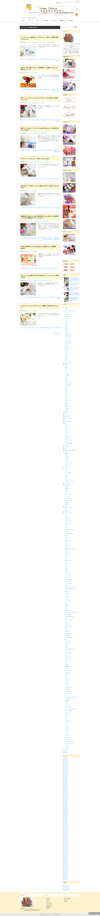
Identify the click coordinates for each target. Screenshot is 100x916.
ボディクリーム (67, 320)
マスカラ (66, 459)
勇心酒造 (66, 610)
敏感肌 (66, 379)
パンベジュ (67, 598)
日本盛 (66, 668)
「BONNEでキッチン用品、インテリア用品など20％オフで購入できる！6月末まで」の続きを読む (41, 208)
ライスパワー (67, 437)
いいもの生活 (67, 689)
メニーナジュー (67, 729)
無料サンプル (66, 412)
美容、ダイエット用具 (69, 500)
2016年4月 (66, 858)
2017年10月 (66, 831)
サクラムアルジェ (68, 706)
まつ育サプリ (29, 221)
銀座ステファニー (68, 627)
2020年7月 (66, 780)
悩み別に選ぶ (66, 364)
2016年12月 (66, 846)
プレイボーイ (67, 571)
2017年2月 (66, 843)
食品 (45, 133)
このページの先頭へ (94, 913)
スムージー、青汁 (68, 494)
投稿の (66, 886)
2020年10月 (66, 775)
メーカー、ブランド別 (68, 512)
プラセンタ (68, 312)
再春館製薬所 (67, 666)
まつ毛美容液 (67, 457)
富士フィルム (67, 714)
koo (65, 602)
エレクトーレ (67, 670)
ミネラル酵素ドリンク (70, 588)
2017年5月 (66, 838)
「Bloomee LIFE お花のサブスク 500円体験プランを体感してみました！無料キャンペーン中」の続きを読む (41, 90)
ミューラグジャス (68, 575)
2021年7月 (66, 763)
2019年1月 (66, 808)
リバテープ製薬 (67, 652)
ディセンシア (67, 745)
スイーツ (65, 448)
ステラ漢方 (67, 727)
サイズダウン (67, 537)
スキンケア (23, 20)
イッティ (66, 662)
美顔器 (66, 324)
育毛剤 (66, 477)
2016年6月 (66, 855)
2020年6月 (66, 781)
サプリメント (67, 496)
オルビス (66, 749)
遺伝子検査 (67, 488)
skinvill (66, 645)
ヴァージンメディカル (69, 533)
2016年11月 (66, 848)
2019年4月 (66, 803)
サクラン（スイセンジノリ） (70, 439)
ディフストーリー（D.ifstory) (70, 708)
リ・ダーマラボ (67, 593)
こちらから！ (76, 50)
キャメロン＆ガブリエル (69, 741)
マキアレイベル (48, 161)
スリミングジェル (67, 415)
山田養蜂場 (67, 700)
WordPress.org (66, 889)
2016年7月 (66, 854)
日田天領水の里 (67, 614)
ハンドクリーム (67, 339)
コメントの (67, 888)
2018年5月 (66, 820)
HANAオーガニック (68, 541)
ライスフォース (67, 629)
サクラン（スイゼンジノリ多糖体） (70, 450)
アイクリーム (35, 221)
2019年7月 (66, 798)
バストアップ (67, 381)
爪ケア (66, 345)
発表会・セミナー (67, 416)
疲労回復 (66, 404)
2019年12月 (66, 791)
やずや (66, 514)
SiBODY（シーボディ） (69, 560)
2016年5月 (66, 857)
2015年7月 (66, 872)
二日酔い (66, 392)
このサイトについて (67, 898)
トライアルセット (54, 20)
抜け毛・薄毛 (67, 406)
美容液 (52, 42)
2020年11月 (66, 774)
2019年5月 (66, 801)
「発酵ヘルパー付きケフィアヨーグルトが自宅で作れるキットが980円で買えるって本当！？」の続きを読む (40, 151)
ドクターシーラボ (68, 546)
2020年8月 (66, 778)
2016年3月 (66, 860)
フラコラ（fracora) (68, 658)
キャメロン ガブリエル (69, 743)
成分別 (65, 422)
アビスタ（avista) (68, 581)
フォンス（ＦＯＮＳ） (68, 418)
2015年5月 (66, 875)
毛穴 (66, 369)
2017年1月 (66, 845)
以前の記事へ (56, 333)
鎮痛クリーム (67, 504)
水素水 (66, 486)
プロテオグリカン (68, 435)
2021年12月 (66, 760)
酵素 (66, 490)
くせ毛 (66, 398)
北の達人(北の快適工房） (69, 616)
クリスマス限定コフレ (68, 421)
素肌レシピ (67, 585)
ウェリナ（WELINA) (68, 691)
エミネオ (66, 558)
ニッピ (66, 718)
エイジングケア (67, 383)
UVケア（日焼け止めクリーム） (70, 310)
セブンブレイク (67, 554)
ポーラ (66, 516)
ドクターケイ (67, 704)
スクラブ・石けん (68, 498)
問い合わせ (71, 20)
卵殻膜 (66, 426)
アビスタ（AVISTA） (68, 583)
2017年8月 (66, 834)
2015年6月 (66, 874)
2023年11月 (66, 758)
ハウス (66, 650)
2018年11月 (66, 811)
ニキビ (66, 377)
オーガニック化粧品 (67, 362)
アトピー (66, 390)
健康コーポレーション (69, 633)
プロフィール (66, 899)
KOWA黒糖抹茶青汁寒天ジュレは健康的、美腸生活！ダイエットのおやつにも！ (74, 298)
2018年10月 (66, 812)
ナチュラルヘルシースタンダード (71, 587)
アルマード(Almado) (68, 637)
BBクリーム (67, 466)
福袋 (66, 509)
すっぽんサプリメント (68, 445)
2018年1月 (66, 826)
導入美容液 (67, 333)
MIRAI (66, 562)
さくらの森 (67, 685)
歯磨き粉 (66, 328)
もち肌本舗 (67, 631)
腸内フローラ (67, 400)
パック (66, 360)
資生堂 (66, 675)
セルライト (67, 410)
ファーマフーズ (67, 735)
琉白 (66, 608)
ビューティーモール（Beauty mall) (71, 612)
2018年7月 (66, 817)
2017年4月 (66, 840)
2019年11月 (66, 792)
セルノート (67, 568)
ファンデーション (40, 102)
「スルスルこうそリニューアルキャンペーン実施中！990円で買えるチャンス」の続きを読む (41, 327)
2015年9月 (66, 869)
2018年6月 (66, 818)
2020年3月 (66, 786)
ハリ (66, 371)
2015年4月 (66, 877)
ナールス (66, 550)
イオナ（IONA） (68, 641)
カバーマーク (67, 539)
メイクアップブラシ (68, 462)
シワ (66, 394)
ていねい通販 (67, 635)
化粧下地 (66, 453)
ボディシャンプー (68, 479)
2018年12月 (66, 809)
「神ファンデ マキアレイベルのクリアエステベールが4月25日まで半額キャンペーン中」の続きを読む (40, 120)
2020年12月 (66, 772)
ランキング (66, 447)
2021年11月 (66, 761)
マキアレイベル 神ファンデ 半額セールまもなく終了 (35, 158)
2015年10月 (66, 868)
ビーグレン (66, 413)
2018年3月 (66, 823)
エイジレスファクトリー (69, 579)
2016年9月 (66, 851)
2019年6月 (66, 800)
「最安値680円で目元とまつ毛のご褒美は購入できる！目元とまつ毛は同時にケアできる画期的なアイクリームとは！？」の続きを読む (40, 238)
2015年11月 (66, 866)
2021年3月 (66, 769)
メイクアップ (30, 20)
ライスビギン (67, 679)
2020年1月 (66, 789)
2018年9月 (66, 814)
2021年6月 (66, 764)
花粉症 (66, 402)
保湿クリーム (67, 314)
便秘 (66, 396)
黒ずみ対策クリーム (68, 341)
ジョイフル (67, 677)
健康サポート (67, 347)
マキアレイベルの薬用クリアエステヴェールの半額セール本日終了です (74, 288)
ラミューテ (67, 527)
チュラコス (67, 731)
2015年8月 (66, 871)
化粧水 (49, 42)
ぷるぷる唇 (67, 375)
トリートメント (67, 474)
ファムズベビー (67, 573)
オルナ (66, 654)
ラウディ (66, 733)
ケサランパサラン (68, 523)
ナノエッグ (67, 681)
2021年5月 (66, 766)
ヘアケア (37, 20)
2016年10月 (66, 849)
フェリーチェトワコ (68, 693)
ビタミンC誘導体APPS (69, 443)
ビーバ (66, 695)
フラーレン (67, 424)
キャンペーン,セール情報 (31, 42)
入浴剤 (66, 326)
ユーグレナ (67, 683)
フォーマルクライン (68, 625)
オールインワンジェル (69, 316)
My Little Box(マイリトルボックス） (71, 697)
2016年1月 (66, 863)
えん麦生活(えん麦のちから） (70, 529)
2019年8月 (66, 797)
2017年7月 (66, 835)
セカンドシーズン (68, 600)
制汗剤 (66, 351)
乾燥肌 (66, 367)
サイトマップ (78, 0)
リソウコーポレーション (69, 687)
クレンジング (39, 42)
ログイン (65, 885)
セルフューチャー (68, 643)
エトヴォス (67, 739)
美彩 (65, 419)
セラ (66, 618)
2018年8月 (66, 815)
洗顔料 (66, 308)
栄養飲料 (66, 502)
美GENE (66, 604)
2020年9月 (66, 777)
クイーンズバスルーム (69, 722)
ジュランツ (67, 747)
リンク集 (65, 901)
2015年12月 (66, 865)
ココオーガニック (68, 656)
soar (66, 577)
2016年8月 (66, 852)
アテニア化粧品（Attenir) (69, 648)
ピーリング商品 (67, 343)
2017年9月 (66, 832)
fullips (66, 556)
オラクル (66, 535)
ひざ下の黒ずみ (67, 385)
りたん (66, 660)
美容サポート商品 (68, 335)
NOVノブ (66, 724)
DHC (66, 525)
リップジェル (67, 318)
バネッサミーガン (68, 720)
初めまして (66, 752)
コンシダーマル (67, 712)
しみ (66, 365)
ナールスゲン (67, 441)
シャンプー (67, 470)
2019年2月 (66, 806)
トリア (66, 606)
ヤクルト (66, 716)
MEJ (66, 566)
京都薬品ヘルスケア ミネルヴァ (70, 548)
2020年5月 (66, 783)
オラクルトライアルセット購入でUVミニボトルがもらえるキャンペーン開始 (74, 283)
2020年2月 (66, 788)
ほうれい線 (67, 373)
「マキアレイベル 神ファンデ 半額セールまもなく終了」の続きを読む (45, 178)
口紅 (66, 455)
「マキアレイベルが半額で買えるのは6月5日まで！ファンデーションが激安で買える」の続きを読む (41, 298)
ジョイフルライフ (68, 672)
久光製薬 (66, 664)
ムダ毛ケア (67, 408)
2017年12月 (66, 828)
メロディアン (67, 552)
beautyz (66, 531)
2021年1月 (66, 771)
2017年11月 (66, 829)
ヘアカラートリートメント (69, 481)
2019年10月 (66, 794)
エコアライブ (67, 623)
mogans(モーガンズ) (68, 519)
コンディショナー (68, 472)
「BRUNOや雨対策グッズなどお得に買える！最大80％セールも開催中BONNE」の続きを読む (41, 268)
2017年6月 (66, 837)
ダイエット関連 (45, 20)
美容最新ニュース (63, 20)
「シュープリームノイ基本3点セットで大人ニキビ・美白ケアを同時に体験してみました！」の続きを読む (41, 59)
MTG (66, 639)
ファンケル (67, 702)
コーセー (66, 737)
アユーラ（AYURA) (68, 710)
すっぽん (66, 430)
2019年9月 (66, 795)
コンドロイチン (67, 428)
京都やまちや (67, 591)
